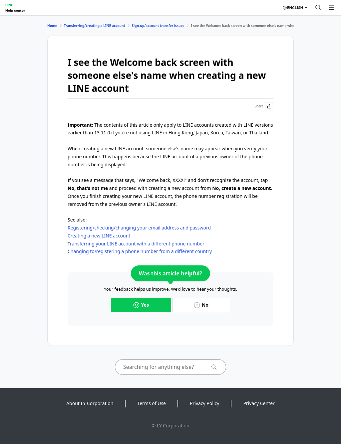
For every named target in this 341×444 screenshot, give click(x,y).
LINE (9, 4)
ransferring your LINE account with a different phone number (137, 243)
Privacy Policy (204, 403)
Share (263, 106)
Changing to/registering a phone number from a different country (140, 251)
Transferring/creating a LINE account (94, 25)
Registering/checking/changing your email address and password (139, 227)
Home (52, 25)
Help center (15, 10)
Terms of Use (151, 403)
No (201, 305)
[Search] (318, 7)
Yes (141, 305)
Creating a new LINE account (99, 235)
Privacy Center (258, 403)
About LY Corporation (89, 403)
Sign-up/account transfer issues (158, 25)
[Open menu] (331, 7)
